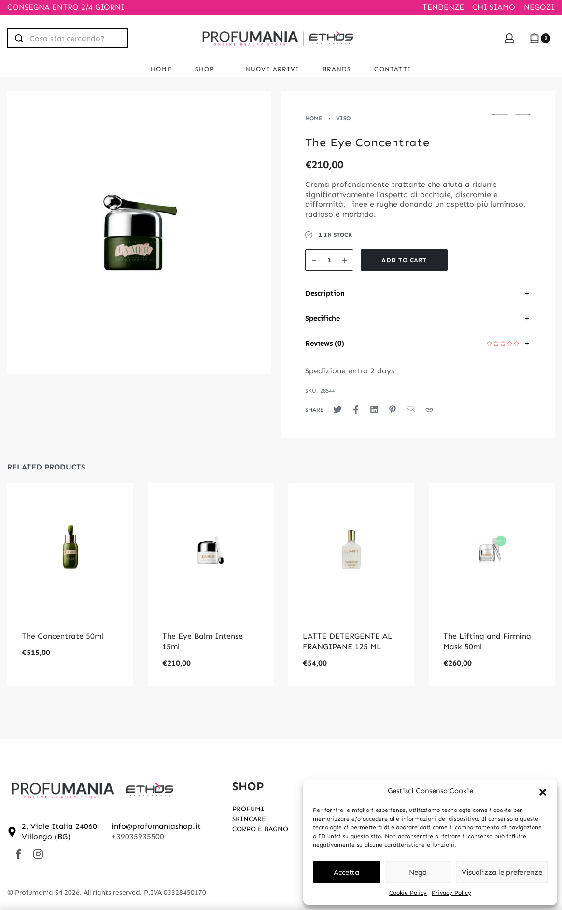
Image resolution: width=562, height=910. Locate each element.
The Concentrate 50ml (62, 635)
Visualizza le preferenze (502, 872)
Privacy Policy (451, 892)
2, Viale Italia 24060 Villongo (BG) (59, 831)
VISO (343, 118)
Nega (418, 872)
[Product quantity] (329, 260)
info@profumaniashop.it (156, 826)
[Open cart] (540, 38)
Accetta (346, 872)
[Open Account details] (509, 38)
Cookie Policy (408, 892)
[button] (543, 791)
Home (314, 118)
